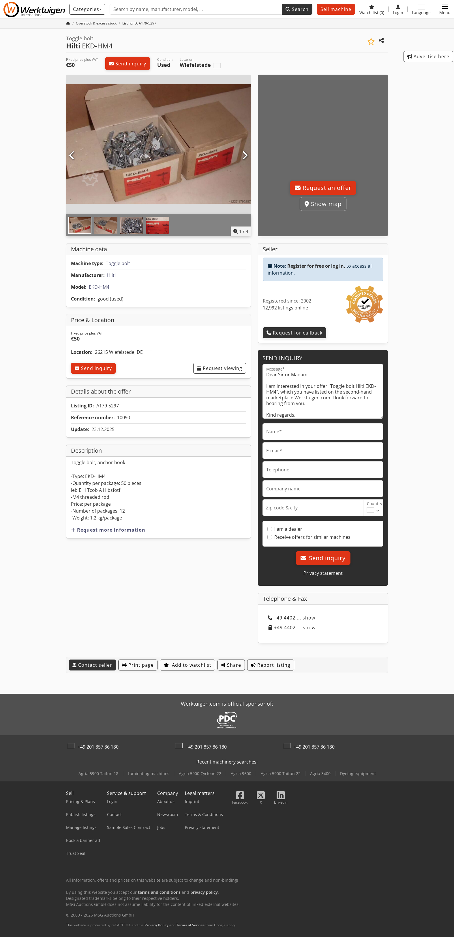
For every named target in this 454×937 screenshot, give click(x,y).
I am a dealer (288, 529)
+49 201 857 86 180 (98, 747)
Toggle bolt (118, 263)
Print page (138, 665)
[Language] (421, 9)
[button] (445, 9)
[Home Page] (68, 23)
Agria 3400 (320, 773)
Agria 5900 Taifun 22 (281, 773)
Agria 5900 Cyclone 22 (200, 773)
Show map (323, 204)
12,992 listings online (285, 308)
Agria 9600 (241, 773)
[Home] (96, 23)
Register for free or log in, (316, 266)
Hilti (111, 275)
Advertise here (428, 56)
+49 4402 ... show (291, 618)
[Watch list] (371, 9)
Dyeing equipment (358, 773)
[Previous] (72, 155)
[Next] (244, 155)
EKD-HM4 (99, 287)
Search (297, 9)
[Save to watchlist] (371, 42)
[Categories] (87, 9)
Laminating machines (148, 773)
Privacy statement (323, 573)
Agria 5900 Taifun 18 (98, 773)
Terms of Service (190, 925)
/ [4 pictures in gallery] (240, 231)
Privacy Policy (156, 925)
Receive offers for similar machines (312, 537)
